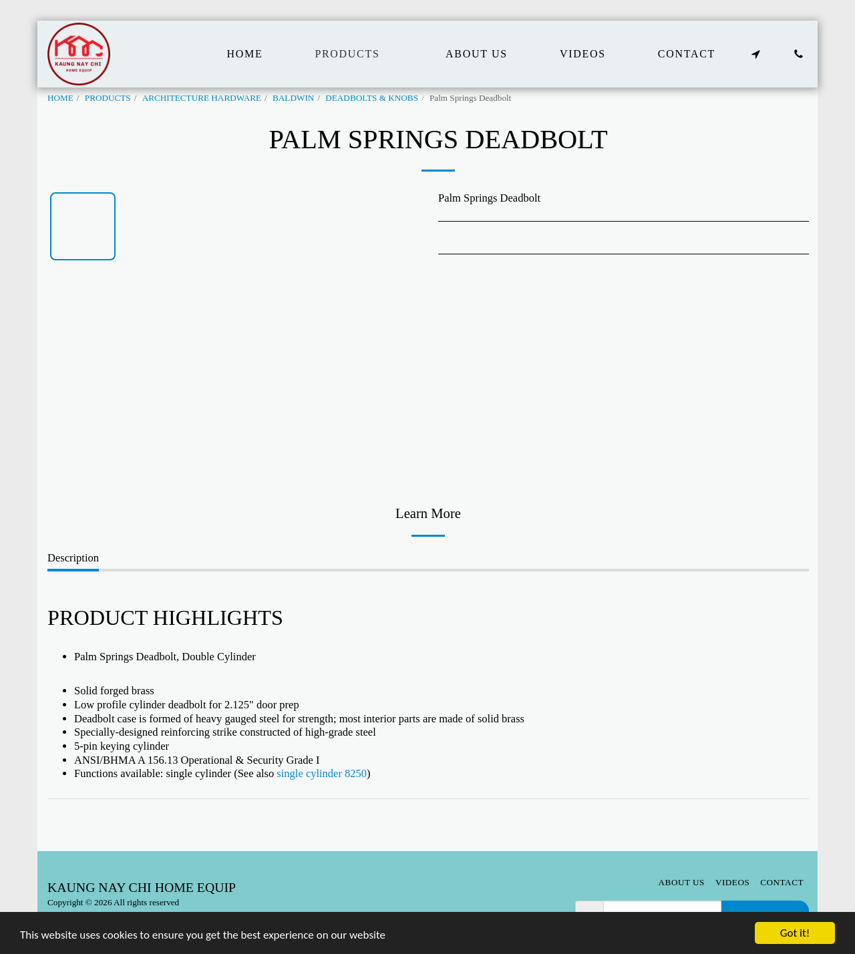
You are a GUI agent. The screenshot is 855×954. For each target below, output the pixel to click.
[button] (755, 54)
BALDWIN (293, 98)
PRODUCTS (108, 98)
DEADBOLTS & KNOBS (371, 98)
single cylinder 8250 (322, 773)
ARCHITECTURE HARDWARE (201, 98)
